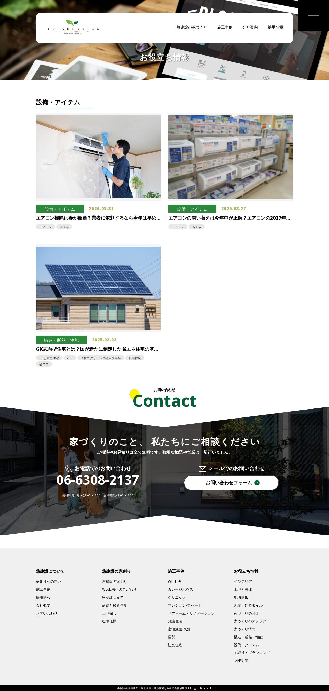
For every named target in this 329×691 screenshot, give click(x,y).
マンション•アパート (185, 605)
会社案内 (250, 28)
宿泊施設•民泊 (179, 628)
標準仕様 (109, 621)
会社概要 (43, 605)
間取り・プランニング (252, 652)
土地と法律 (243, 589)
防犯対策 (241, 660)
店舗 (171, 636)
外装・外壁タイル (248, 605)
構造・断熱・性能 (248, 636)
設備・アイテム (246, 644)
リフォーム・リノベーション (191, 613)
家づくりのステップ (250, 621)
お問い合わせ (47, 613)
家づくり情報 (244, 628)
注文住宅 (175, 644)
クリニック (177, 597)
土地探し (109, 613)
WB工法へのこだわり (119, 589)
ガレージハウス (180, 589)
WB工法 (174, 581)
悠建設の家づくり (192, 28)
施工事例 (225, 28)
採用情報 (275, 28)
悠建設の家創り (114, 581)
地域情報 (241, 597)
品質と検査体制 (114, 605)
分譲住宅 (175, 621)
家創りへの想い (48, 581)
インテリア (243, 581)
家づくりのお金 (246, 613)
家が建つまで (113, 597)
